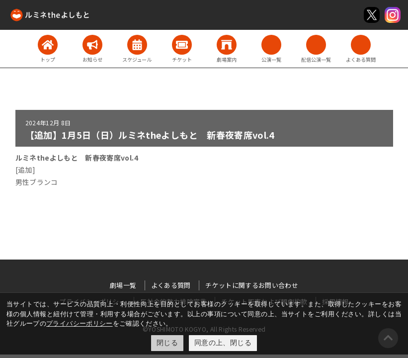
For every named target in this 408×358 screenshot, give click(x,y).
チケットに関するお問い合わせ (251, 285)
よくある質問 (171, 285)
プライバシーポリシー (79, 323)
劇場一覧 (123, 285)
